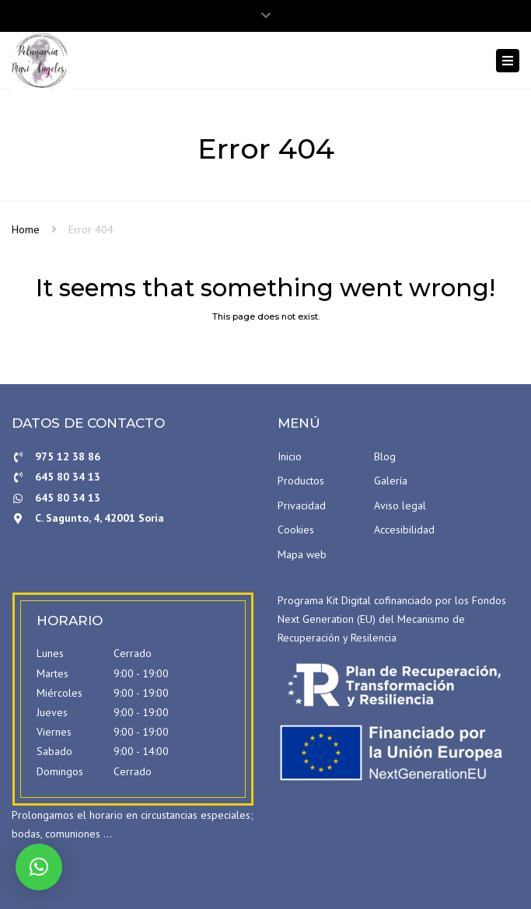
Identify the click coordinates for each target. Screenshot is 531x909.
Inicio (290, 456)
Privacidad (302, 505)
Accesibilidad (404, 530)
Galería (390, 481)
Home (26, 229)
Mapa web (302, 554)
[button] (39, 867)
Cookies (296, 530)
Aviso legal (400, 505)
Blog (385, 456)
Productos (301, 481)
